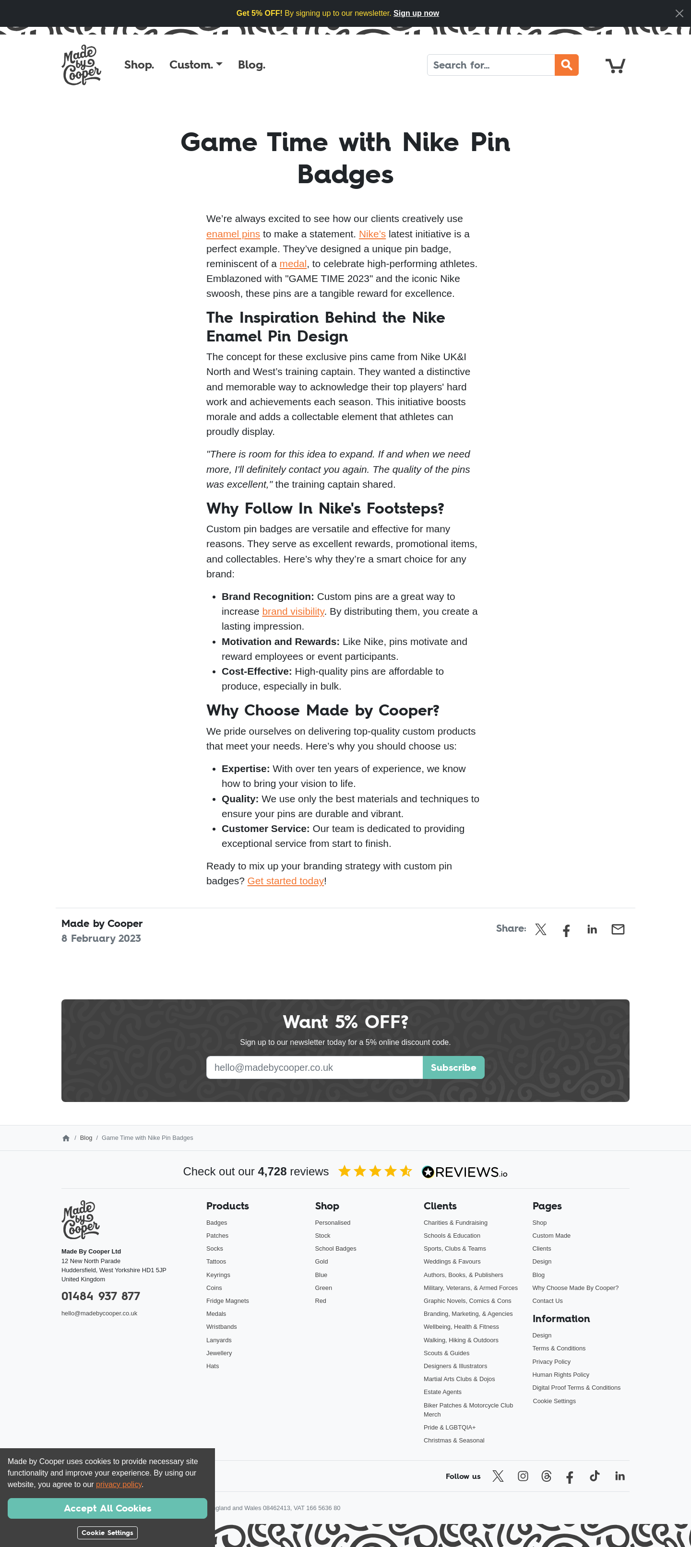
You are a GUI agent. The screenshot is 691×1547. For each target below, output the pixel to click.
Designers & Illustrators (455, 1366)
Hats (212, 1366)
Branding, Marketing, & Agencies (468, 1313)
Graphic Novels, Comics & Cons (468, 1300)
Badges (216, 1222)
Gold (321, 1261)
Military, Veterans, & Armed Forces (471, 1287)
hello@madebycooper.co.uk (99, 1313)
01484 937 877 (100, 1296)
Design (542, 1261)
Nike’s (372, 233)
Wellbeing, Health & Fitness (461, 1326)
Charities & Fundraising (456, 1222)
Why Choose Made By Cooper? (576, 1287)
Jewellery (219, 1353)
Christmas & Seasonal (454, 1440)
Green (324, 1287)
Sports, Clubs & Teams (455, 1248)
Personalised (333, 1222)
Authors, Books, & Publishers (463, 1274)
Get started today (286, 880)
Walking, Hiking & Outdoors (461, 1340)
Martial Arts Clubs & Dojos (459, 1379)
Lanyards (219, 1340)
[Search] (491, 65)
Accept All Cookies (107, 1508)
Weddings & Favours (452, 1261)
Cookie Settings (554, 1401)
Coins (214, 1287)
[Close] (679, 13)
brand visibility (293, 611)
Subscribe (454, 1067)
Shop (540, 1222)
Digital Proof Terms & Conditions (577, 1387)
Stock (323, 1235)
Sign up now (416, 13)
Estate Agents (443, 1391)
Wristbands (221, 1326)
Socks (214, 1248)
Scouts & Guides (446, 1353)
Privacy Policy (552, 1361)
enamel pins (233, 233)
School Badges (336, 1248)
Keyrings (218, 1274)
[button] (196, 64)
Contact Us (548, 1300)
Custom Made (552, 1235)
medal (293, 263)
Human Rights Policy (561, 1374)
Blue (321, 1274)
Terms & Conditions (559, 1348)
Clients (542, 1248)
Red (320, 1300)
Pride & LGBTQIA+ (450, 1427)
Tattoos (216, 1261)
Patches (217, 1235)
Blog (86, 1137)
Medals (216, 1313)
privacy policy (119, 1484)
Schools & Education (452, 1235)
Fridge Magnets (227, 1300)
